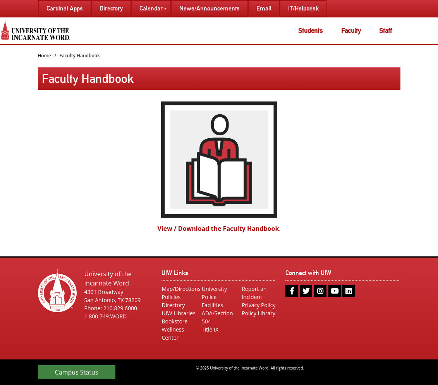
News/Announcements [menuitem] (209, 8)
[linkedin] (348, 291)
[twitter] (306, 291)
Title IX (210, 329)
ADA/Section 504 (217, 317)
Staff (385, 30)
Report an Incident (254, 293)
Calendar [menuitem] (151, 8)
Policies (170, 297)
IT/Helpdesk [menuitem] (303, 8)
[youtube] (334, 291)
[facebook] (291, 291)
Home (44, 55)
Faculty (351, 30)
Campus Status (76, 372)
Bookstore (174, 321)
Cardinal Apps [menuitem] (64, 8)
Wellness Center (172, 333)
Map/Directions (178, 288)
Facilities (212, 305)
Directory (173, 305)
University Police (214, 293)
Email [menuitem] (263, 8)
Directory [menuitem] (111, 8)
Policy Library (258, 313)
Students (310, 30)
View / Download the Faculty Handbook (218, 228)
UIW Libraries (178, 313)
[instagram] (320, 291)
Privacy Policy (258, 305)
